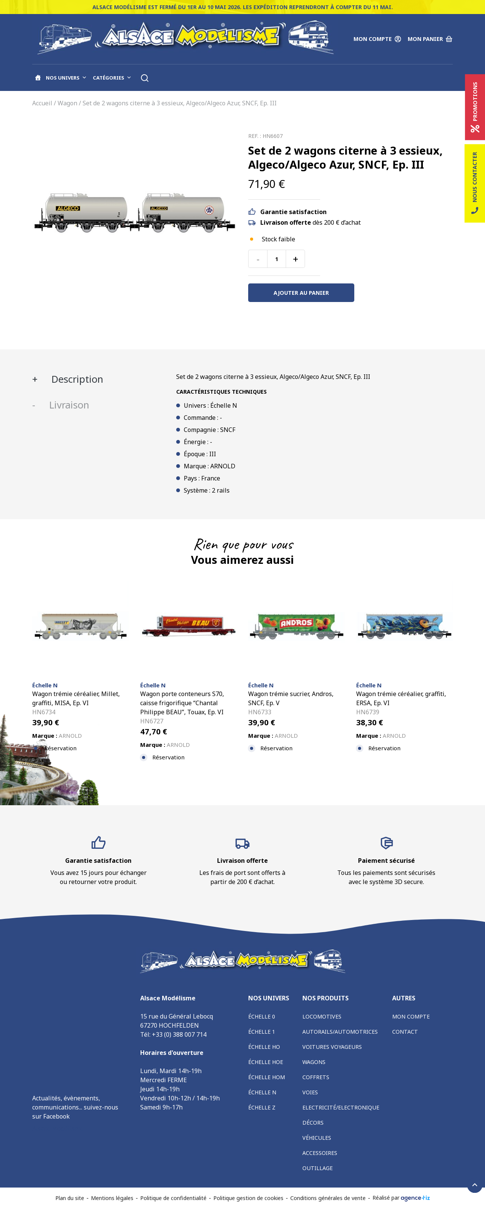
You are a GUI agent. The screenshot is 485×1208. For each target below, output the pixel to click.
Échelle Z (261, 1107)
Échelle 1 (261, 1031)
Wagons (313, 1062)
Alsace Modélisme (57, 1128)
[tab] (98, 379)
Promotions (475, 107)
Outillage (317, 1168)
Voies (310, 1092)
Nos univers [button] (66, 77)
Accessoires (319, 1152)
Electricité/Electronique (340, 1107)
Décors (313, 1122)
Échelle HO (264, 1046)
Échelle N (262, 1092)
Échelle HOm (266, 1077)
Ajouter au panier (301, 292)
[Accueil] (38, 77)
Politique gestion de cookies (248, 1198)
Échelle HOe (265, 1062)
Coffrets (315, 1077)
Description (76, 379)
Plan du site (69, 1198)
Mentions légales (112, 1198)
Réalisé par (401, 1198)
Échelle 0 (261, 1016)
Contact (405, 1031)
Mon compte (411, 1016)
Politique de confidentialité (173, 1198)
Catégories (112, 77)
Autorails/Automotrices (340, 1031)
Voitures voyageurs (332, 1046)
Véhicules (316, 1137)
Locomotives (321, 1016)
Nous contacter (474, 183)
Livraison (68, 405)
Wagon (67, 103)
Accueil (42, 103)
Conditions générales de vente (328, 1198)
